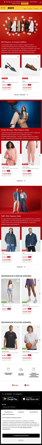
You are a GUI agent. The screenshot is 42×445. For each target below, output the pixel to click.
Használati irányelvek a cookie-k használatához (15, 409)
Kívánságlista (30, 8)
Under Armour (5, 167)
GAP (3, 253)
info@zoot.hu (18, 394)
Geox (3, 81)
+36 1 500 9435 (8, 394)
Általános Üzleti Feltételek (9, 407)
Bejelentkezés (36, 8)
